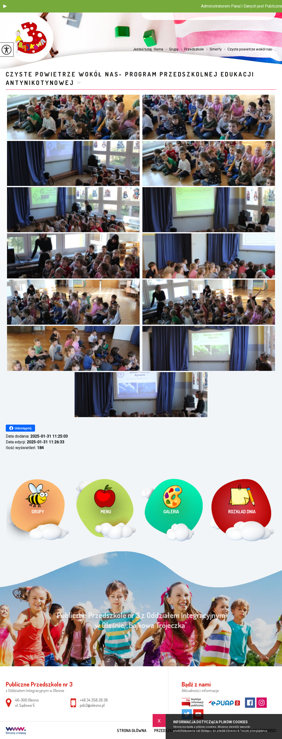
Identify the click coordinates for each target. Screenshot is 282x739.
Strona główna (131, 731)
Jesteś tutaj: (143, 49)
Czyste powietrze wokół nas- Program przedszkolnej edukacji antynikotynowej (130, 78)
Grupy (170, 49)
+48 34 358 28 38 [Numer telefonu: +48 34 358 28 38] (94, 700)
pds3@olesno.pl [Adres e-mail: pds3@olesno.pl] (92, 705)
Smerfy (213, 49)
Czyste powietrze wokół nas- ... (249, 49)
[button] (5, 6)
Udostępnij (20, 428)
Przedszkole (191, 49)
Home (158, 49)
